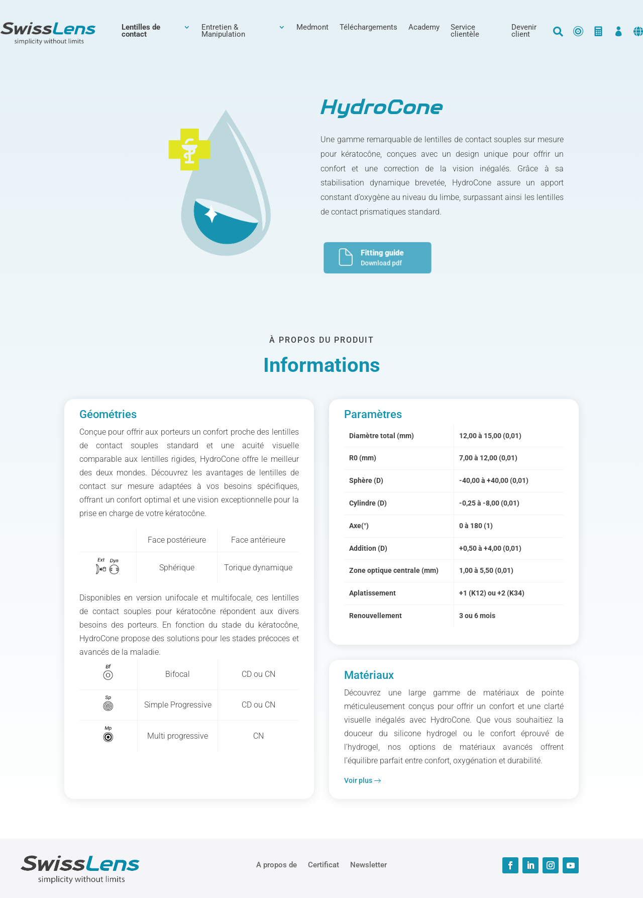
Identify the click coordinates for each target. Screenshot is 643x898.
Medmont (312, 28)
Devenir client (524, 31)
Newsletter (368, 864)
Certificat (323, 864)
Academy (424, 28)
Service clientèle (465, 31)
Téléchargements (368, 28)
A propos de (276, 864)
